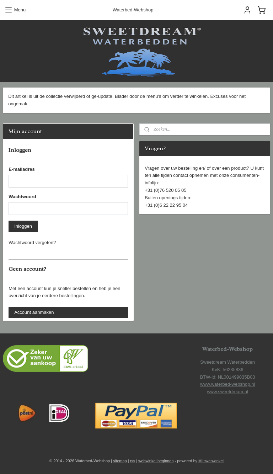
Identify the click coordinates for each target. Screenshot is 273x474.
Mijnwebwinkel (211, 461)
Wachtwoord (22, 196)
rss (132, 461)
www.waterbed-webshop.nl (227, 384)
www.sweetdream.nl (227, 391)
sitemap (120, 461)
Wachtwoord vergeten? (32, 242)
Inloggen (23, 226)
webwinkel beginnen (155, 461)
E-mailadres (22, 169)
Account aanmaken (34, 312)
